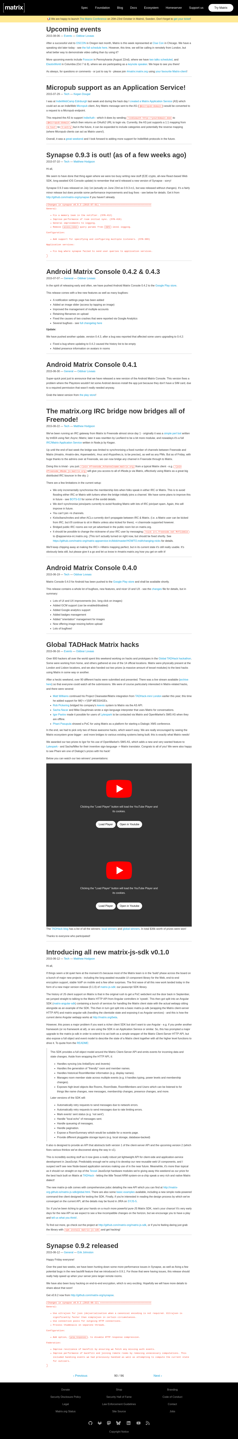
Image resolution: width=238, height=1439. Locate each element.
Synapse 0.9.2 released (82, 1245)
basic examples (126, 1192)
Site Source (119, 1411)
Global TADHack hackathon (175, 658)
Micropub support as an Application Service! (116, 87)
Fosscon (88, 59)
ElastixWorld (53, 64)
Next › (158, 1375)
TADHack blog (60, 928)
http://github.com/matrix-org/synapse (67, 197)
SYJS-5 (132, 1201)
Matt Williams (61, 696)
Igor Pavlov (59, 714)
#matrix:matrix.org (137, 71)
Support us (196, 7)
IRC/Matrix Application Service (64, 442)
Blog (120, 7)
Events (68, 35)
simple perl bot (172, 433)
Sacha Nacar (60, 710)
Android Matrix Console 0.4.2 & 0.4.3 (103, 271)
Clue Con (158, 43)
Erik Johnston (86, 1252)
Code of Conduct (172, 1396)
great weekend (74, 138)
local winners (109, 928)
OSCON (81, 43)
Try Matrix (220, 7)
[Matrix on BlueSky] (118, 1423)
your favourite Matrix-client (171, 71)
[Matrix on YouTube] (138, 1423)
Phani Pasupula (62, 723)
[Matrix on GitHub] (90, 1423)
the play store (88, 395)
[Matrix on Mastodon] (109, 1423)
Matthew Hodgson (84, 161)
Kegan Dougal (82, 94)
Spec (84, 7)
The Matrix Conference (93, 18)
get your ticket (182, 18)
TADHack (88, 1175)
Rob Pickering (61, 705)
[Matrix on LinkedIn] (128, 1423)
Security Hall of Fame (119, 1396)
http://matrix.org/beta (105, 1017)
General (68, 278)
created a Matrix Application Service (151, 101)
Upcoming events (73, 29)
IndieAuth (89, 117)
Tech (66, 94)
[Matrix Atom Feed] (148, 1423)
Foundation (102, 7)
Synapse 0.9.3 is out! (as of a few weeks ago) (116, 155)
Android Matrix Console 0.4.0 (91, 567)
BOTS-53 (75, 499)
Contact (172, 1404)
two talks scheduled (161, 59)
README (82, 1043)
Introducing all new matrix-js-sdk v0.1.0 (107, 952)
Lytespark (106, 714)
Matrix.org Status (66, 1411)
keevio (101, 705)
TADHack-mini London (148, 696)
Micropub (82, 105)
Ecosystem (151, 7)
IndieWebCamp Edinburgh (71, 101)
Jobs (172, 1411)
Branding (172, 1389)
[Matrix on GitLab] (100, 1423)
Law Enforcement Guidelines (119, 1404)
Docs (133, 7)
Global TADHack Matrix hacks (92, 644)
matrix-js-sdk (107, 987)
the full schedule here (94, 47)
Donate (65, 1389)
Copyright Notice (119, 1431)
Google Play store (165, 285)
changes (157, 589)
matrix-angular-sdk (64, 1003)
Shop (119, 1389)
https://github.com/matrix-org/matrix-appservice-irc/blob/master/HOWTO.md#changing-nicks (106, 540)
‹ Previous (80, 1375)
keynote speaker (137, 64)
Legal (65, 1404)
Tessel (93, 1171)
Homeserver (174, 7)
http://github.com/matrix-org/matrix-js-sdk (122, 1225)
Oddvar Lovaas (85, 35)
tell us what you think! (64, 1217)
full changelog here (91, 323)
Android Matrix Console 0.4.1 (91, 364)
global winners (131, 928)
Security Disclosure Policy (65, 1396)
